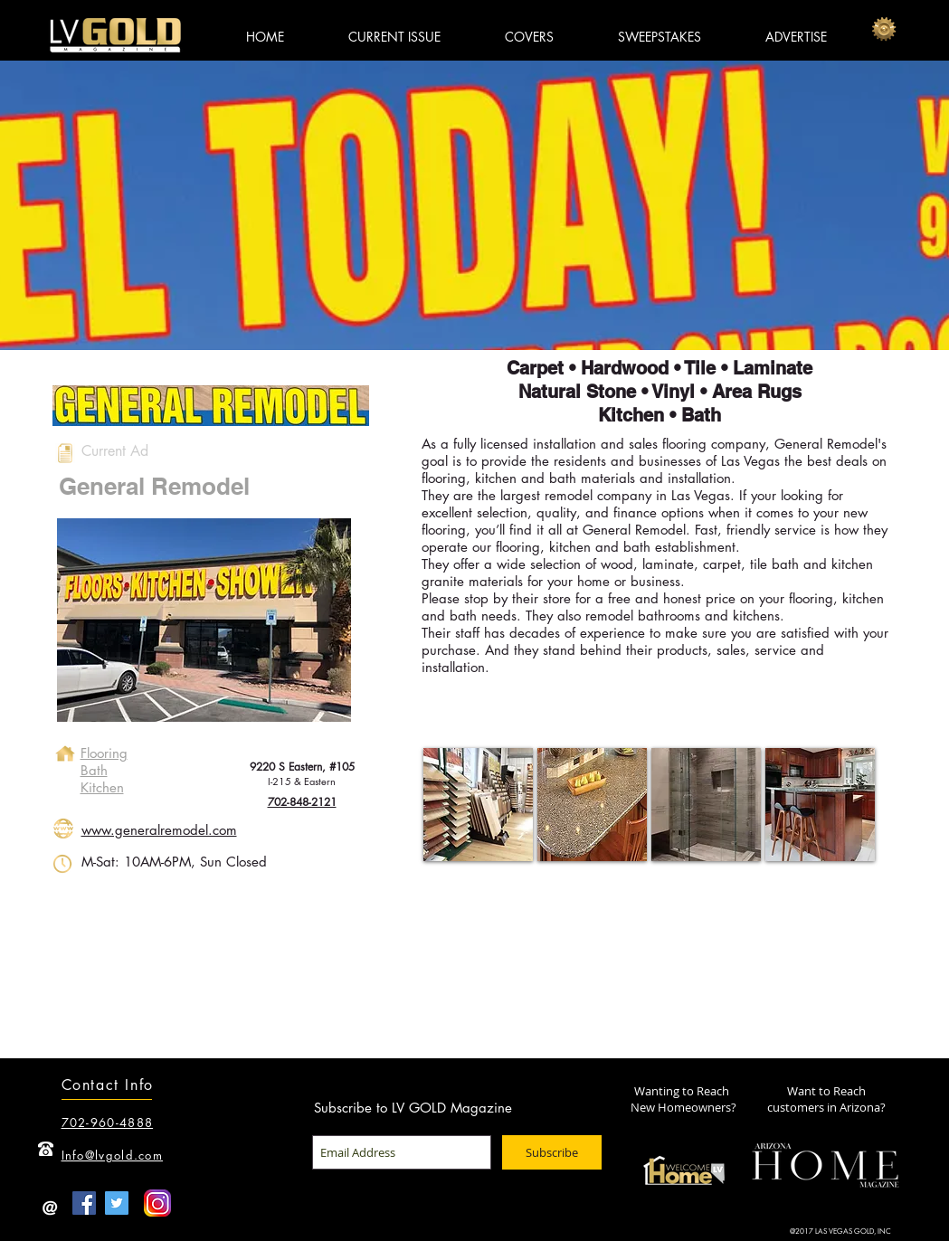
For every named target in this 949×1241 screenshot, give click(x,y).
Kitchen (102, 787)
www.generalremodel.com (159, 829)
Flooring (104, 753)
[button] (478, 804)
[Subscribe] (552, 1152)
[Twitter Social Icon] (116, 1203)
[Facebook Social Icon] (84, 1203)
